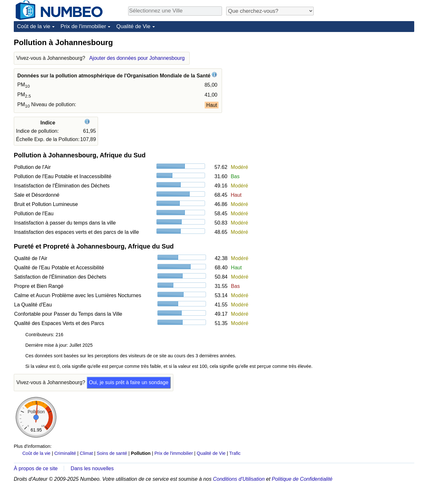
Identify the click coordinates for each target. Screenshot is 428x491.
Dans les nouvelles (92, 468)
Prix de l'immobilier (83, 26)
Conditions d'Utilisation (239, 479)
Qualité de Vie (133, 26)
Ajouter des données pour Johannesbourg (137, 58)
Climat (86, 453)
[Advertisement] (366, 77)
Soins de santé (112, 453)
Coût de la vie (33, 26)
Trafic (235, 453)
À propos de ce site (36, 468)
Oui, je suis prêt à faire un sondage (128, 382)
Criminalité (65, 453)
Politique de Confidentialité (302, 479)
